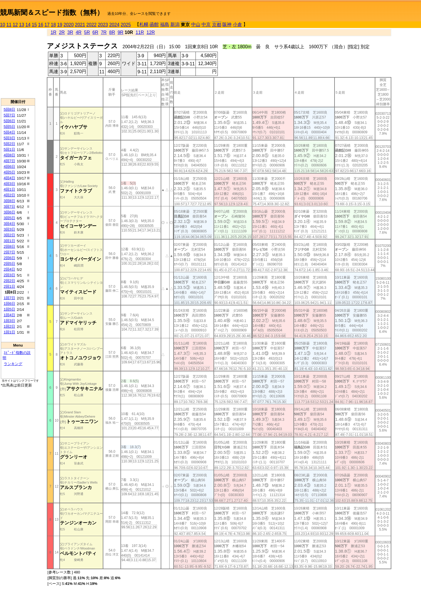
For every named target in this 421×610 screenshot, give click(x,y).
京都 (216, 24)
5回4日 (9, 132)
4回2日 (9, 195)
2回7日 (9, 252)
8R (112, 32)
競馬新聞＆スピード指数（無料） (52, 12)
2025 (126, 24)
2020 (69, 24)
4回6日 (9, 166)
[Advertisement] (18, 63)
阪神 (226, 24)
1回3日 (9, 321)
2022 (91, 24)
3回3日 (9, 229)
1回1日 (9, 332)
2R (62, 32)
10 (2, 24)
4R (78, 32)
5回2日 (9, 144)
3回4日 (9, 224)
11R (140, 32)
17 (47, 24)
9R (120, 32)
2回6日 (9, 258)
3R (70, 32)
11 (8, 24)
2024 (114, 24)
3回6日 (9, 212)
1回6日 (9, 303)
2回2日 (9, 281)
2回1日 (9, 286)
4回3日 (9, 184)
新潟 (175, 24)
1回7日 (9, 298)
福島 (164, 24)
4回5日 (9, 172)
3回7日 (9, 206)
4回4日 (9, 178)
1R (53, 32)
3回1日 (9, 241)
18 (53, 24)
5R (87, 32)
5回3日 (9, 138)
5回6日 (9, 121)
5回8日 (9, 109)
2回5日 (9, 263)
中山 (195, 24)
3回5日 (9, 218)
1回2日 (9, 326)
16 (40, 24)
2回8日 (9, 246)
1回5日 (9, 309)
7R (103, 32)
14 (28, 24)
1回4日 (9, 315)
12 (15, 24)
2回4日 (9, 269)
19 (59, 24)
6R (95, 32)
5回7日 (9, 115)
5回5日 (9, 126)
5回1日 (9, 149)
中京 (206, 24)
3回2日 (9, 235)
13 (21, 24)
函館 (154, 24)
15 (34, 24)
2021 (80, 24)
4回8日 (9, 155)
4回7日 (9, 161)
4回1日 (9, 189)
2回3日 (9, 275)
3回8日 (9, 201)
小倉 (237, 24)
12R (150, 32)
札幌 (143, 24)
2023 (103, 24)
